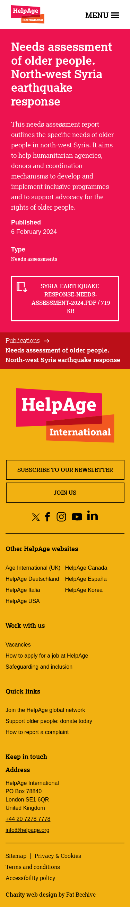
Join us (65, 492)
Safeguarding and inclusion (39, 667)
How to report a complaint (37, 732)
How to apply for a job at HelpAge (47, 656)
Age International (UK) (33, 568)
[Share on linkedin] (92, 516)
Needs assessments (34, 259)
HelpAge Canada (86, 568)
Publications (23, 340)
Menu (102, 15)
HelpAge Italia (23, 590)
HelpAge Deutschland (32, 579)
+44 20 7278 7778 (28, 819)
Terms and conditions (33, 867)
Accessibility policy (30, 878)
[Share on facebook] (47, 516)
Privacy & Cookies (58, 856)
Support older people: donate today (49, 721)
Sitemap (16, 856)
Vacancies (18, 645)
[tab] (28, 341)
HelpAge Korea (84, 590)
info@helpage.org (28, 830)
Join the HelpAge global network (45, 710)
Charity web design (31, 894)
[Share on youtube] (77, 516)
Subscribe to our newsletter (65, 470)
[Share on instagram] (61, 516)
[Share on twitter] (36, 516)
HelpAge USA (23, 601)
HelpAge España (86, 579)
